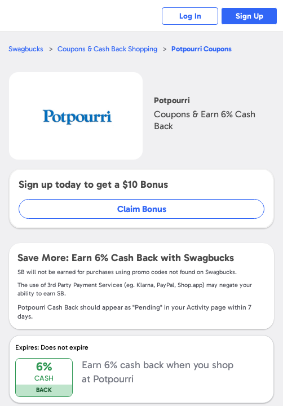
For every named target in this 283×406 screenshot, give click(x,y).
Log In (190, 16)
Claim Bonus (141, 209)
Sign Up (249, 16)
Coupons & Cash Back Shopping (107, 49)
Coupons (201, 49)
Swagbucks (25, 49)
